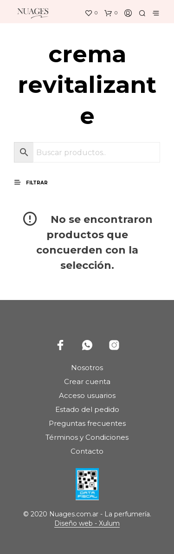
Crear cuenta (87, 381)
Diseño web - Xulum (87, 524)
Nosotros (87, 367)
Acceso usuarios (87, 395)
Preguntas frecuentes (87, 423)
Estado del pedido (87, 409)
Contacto (87, 451)
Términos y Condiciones (87, 437)
